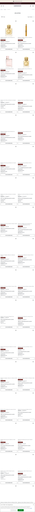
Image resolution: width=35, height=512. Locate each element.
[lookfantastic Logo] (17, 6)
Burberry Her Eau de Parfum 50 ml (24, 131)
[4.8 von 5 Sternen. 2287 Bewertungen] (22, 381)
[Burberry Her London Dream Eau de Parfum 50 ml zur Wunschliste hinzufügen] (33, 454)
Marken (5, 9)
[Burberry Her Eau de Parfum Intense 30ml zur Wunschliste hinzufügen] (16, 270)
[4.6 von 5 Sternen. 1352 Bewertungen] (21, 319)
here (31, 508)
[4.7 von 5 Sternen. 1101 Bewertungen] (4, 226)
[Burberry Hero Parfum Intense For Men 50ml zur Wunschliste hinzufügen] (33, 486)
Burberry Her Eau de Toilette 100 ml (25, 409)
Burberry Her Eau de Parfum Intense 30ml (9, 286)
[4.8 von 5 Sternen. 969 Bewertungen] (21, 41)
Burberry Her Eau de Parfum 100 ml (24, 162)
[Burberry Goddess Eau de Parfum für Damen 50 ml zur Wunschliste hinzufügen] (16, 21)
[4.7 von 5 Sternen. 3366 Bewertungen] (4, 196)
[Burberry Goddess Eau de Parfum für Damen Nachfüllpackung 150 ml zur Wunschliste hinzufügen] (33, 207)
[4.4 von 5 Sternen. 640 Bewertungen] (4, 473)
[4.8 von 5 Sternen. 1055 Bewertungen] (4, 259)
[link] (30, 6)
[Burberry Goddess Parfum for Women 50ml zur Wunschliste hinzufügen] (16, 486)
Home (2, 9)
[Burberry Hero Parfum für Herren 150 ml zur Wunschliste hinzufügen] (16, 393)
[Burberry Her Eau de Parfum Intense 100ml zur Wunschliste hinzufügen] (16, 207)
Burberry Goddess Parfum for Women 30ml (26, 378)
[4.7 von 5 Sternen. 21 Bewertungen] (21, 349)
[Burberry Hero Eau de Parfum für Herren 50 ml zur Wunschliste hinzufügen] (33, 84)
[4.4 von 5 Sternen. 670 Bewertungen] (4, 443)
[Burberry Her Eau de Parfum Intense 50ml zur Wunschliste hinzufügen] (33, 270)
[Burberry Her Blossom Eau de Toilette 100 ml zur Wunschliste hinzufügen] (33, 423)
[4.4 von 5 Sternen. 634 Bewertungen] (21, 410)
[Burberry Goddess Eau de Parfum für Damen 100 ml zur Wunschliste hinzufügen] (16, 115)
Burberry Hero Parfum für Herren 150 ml (8, 409)
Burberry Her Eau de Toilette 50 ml (7, 316)
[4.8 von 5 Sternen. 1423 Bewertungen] (4, 382)
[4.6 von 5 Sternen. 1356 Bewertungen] (21, 258)
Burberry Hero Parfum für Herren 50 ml (25, 316)
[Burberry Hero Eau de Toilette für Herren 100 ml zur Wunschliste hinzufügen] (16, 330)
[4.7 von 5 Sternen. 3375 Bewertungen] (21, 196)
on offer (17, 13)
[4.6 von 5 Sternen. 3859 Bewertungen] (22, 104)
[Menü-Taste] (1, 5)
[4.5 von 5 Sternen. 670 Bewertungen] (4, 351)
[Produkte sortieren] (31, 17)
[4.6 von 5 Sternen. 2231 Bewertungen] (21, 134)
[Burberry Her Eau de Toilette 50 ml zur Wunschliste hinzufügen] (16, 300)
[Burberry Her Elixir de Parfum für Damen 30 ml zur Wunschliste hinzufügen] (16, 84)
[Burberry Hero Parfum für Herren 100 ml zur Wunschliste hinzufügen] (33, 239)
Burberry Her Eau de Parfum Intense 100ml (9, 223)
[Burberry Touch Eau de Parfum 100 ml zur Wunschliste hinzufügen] (33, 330)
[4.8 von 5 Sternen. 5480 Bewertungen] (22, 73)
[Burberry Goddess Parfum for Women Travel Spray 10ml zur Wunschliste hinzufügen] (33, 21)
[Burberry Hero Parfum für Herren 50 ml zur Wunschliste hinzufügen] (33, 300)
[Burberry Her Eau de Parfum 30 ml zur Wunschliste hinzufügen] (16, 52)
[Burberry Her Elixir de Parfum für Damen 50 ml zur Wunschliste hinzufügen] (33, 178)
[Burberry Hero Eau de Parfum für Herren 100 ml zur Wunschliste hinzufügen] (16, 146)
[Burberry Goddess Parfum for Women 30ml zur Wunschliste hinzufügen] (33, 362)
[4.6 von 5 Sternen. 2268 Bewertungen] (22, 166)
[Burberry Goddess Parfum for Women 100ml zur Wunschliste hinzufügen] (16, 239)
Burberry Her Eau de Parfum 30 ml (7, 68)
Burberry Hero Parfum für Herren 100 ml (25, 254)
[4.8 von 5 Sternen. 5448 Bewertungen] (4, 41)
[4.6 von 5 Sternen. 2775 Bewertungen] (4, 71)
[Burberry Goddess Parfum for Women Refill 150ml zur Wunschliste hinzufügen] (16, 362)
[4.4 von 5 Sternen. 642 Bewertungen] (21, 475)
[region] (17, 507)
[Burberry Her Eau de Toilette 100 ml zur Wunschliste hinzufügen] (33, 393)
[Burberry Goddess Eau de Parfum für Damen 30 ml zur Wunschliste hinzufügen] (33, 52)
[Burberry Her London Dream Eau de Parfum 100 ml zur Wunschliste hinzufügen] (16, 454)
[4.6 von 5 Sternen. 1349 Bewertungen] (4, 412)
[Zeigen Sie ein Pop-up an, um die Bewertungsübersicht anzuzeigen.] (25, 41)
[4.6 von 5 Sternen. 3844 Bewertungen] (4, 167)
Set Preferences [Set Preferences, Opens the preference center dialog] (13, 510)
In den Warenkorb (8, 49)
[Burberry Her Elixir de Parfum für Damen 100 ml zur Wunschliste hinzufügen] (16, 178)
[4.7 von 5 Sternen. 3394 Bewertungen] (4, 102)
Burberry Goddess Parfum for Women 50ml (9, 502)
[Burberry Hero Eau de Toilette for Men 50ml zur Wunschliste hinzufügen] (16, 423)
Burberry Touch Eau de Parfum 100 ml (25, 346)
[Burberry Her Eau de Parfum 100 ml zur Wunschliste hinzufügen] (33, 146)
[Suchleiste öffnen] (3, 5)
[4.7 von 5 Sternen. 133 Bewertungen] (21, 443)
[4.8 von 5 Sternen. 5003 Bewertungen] (22, 227)
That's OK (20, 510)
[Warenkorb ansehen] (33, 6)
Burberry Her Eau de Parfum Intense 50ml (26, 286)
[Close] (33, 505)
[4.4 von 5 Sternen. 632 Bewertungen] (4, 317)
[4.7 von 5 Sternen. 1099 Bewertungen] (21, 289)
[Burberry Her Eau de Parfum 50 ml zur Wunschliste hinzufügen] (33, 115)
